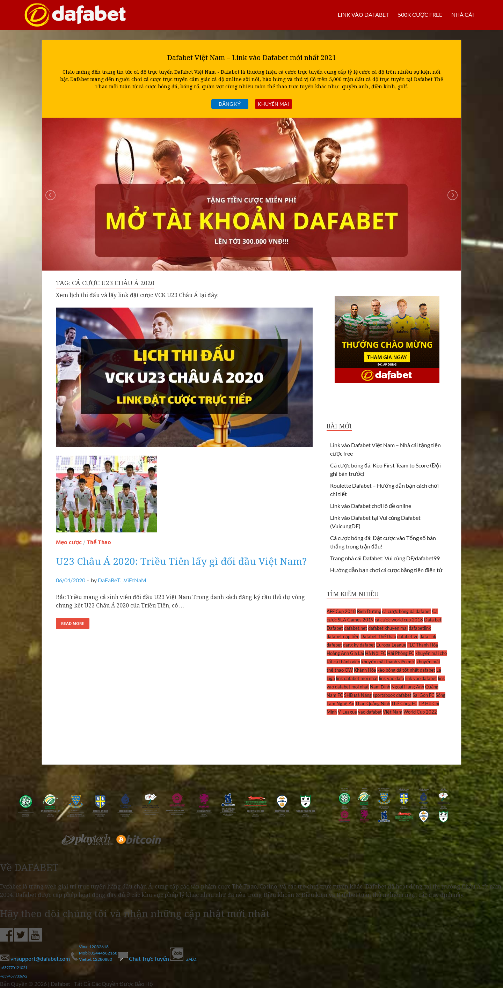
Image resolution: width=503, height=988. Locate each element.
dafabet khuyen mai (388, 628)
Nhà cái (462, 14)
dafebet (334, 645)
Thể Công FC (404, 703)
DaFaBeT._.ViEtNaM (122, 580)
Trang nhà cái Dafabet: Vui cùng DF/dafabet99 (385, 558)
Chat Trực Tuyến (144, 958)
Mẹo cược (69, 542)
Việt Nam (392, 712)
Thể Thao (99, 542)
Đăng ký (229, 104)
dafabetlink (420, 628)
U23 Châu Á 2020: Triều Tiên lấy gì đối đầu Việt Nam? (181, 561)
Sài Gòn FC (424, 695)
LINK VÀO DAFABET (362, 14)
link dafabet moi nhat (357, 678)
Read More (72, 623)
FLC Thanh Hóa (422, 645)
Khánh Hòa (365, 670)
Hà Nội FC (375, 653)
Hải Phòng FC (400, 653)
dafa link (428, 636)
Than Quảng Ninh (372, 703)
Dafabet (335, 628)
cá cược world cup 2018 (399, 619)
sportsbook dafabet (392, 695)
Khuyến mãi (273, 104)
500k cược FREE (420, 14)
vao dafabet (370, 712)
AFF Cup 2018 (341, 611)
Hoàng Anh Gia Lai (345, 653)
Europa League (391, 645)
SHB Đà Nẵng (358, 695)
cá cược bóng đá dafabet (406, 611)
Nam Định (380, 687)
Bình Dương (369, 611)
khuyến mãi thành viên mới (388, 661)
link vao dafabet (421, 678)
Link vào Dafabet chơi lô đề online (370, 505)
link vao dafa (391, 678)
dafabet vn (407, 636)
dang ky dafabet (359, 645)
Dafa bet (433, 619)
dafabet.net (355, 628)
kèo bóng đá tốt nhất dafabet (406, 670)
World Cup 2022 (420, 712)
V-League (347, 712)
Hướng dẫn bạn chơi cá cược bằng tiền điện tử (386, 570)
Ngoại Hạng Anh (407, 687)
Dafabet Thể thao (378, 636)
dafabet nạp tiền (343, 636)
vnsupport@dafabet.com (35, 958)
